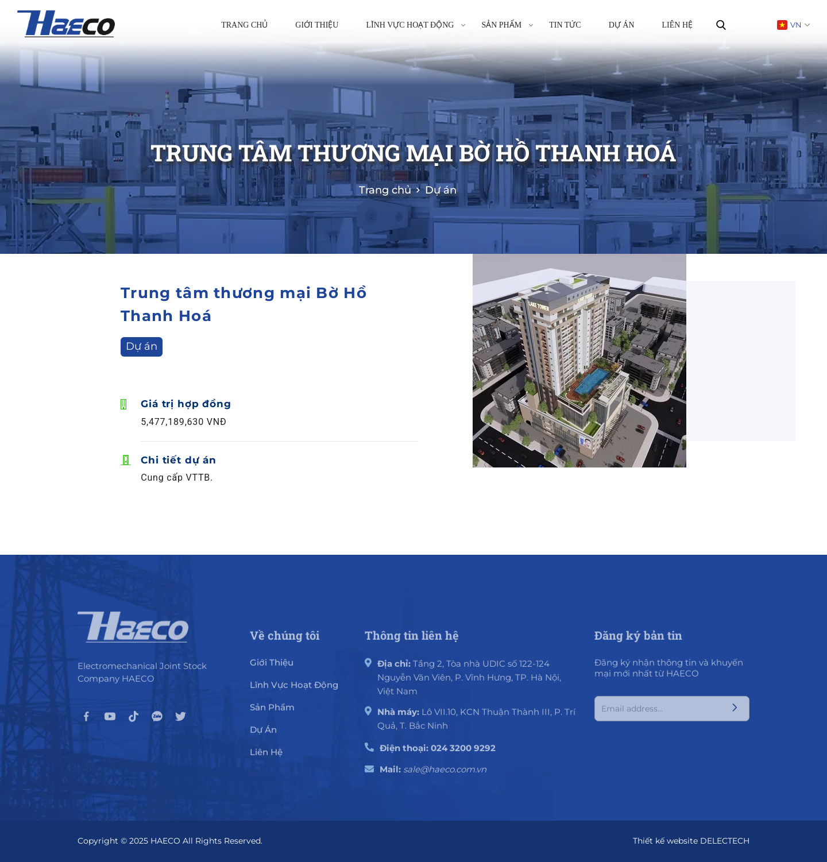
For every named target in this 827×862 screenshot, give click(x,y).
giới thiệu (271, 667)
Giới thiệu (316, 25)
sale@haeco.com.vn (444, 773)
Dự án (622, 25)
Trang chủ (244, 25)
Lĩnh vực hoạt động (415, 24)
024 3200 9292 (463, 752)
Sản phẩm (507, 24)
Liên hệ (677, 25)
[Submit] (734, 713)
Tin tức (565, 25)
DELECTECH (724, 841)
